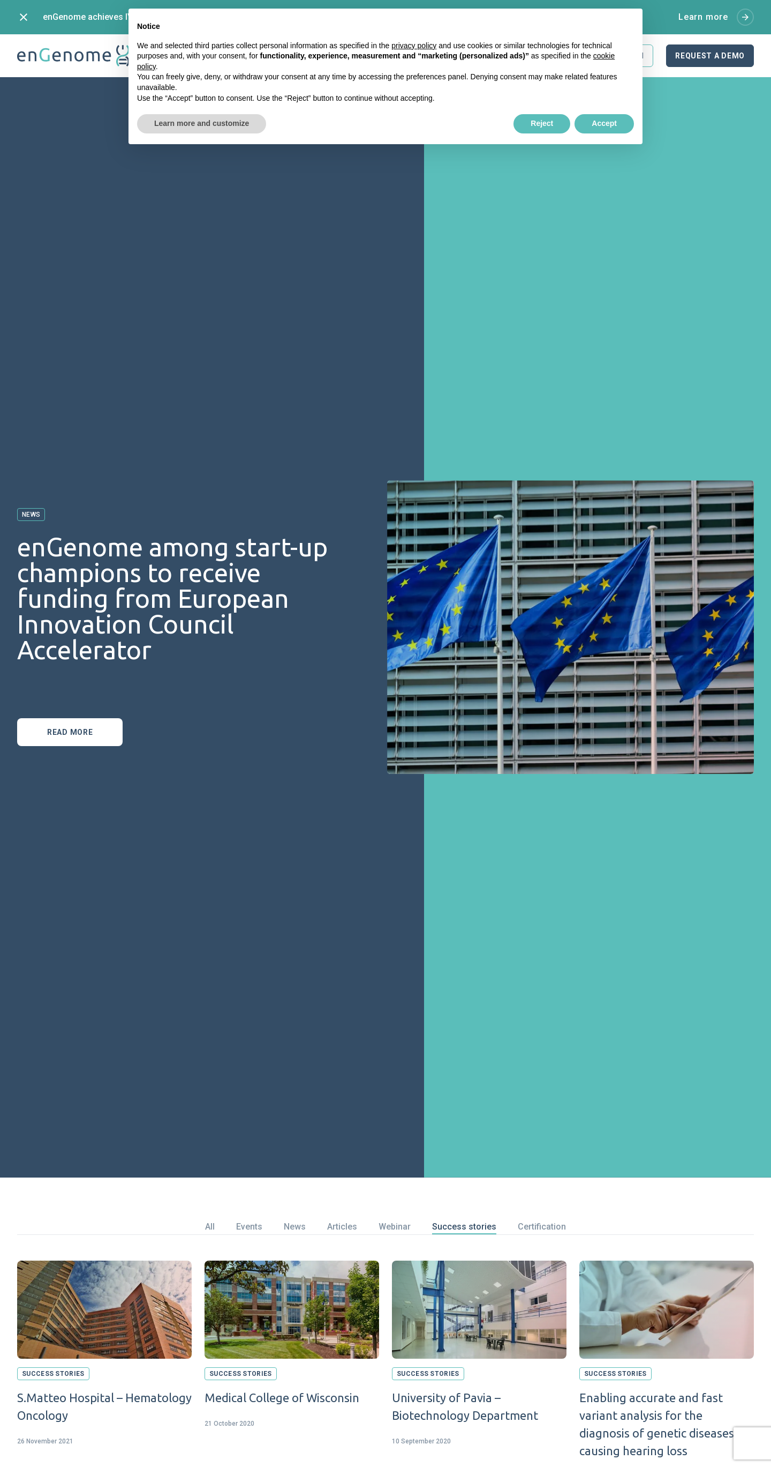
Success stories (464, 1227)
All (210, 1227)
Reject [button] (542, 123)
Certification (542, 1227)
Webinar (395, 1227)
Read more (70, 732)
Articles (342, 1227)
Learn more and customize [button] (201, 123)
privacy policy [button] (413, 45)
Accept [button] (604, 123)
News (295, 1227)
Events (249, 1227)
